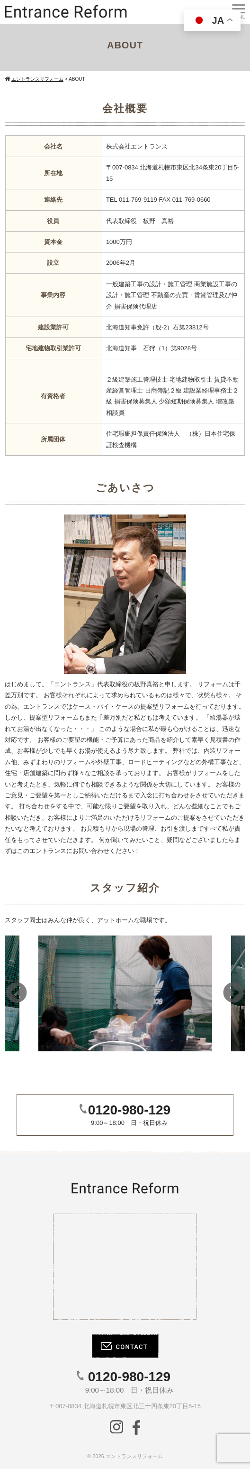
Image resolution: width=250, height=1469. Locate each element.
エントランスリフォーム (134, 1456)
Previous (16, 993)
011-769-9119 (138, 199)
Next (233, 993)
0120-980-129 (129, 1110)
